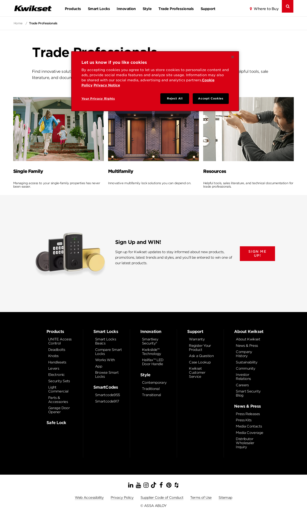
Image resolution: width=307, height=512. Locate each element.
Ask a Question (201, 356)
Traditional (150, 389)
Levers (53, 368)
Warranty (197, 339)
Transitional (151, 395)
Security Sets (59, 381)
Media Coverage (249, 433)
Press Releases (248, 414)
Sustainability (246, 362)
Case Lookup (200, 362)
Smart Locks (99, 9)
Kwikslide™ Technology (151, 352)
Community (245, 368)
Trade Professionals (176, 9)
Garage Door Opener (59, 410)
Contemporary (154, 383)
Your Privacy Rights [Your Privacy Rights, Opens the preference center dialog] (98, 98)
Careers (242, 385)
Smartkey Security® (150, 341)
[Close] (232, 57)
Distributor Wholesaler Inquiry (245, 443)
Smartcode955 (107, 395)
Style (147, 9)
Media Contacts (249, 426)
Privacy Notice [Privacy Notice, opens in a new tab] (107, 85)
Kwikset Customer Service (197, 372)
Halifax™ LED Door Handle (152, 362)
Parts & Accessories (58, 400)
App (98, 366)
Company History (244, 354)
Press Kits (244, 420)
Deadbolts (56, 350)
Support (208, 9)
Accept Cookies (210, 98)
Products (73, 9)
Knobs (53, 356)
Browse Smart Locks (107, 375)
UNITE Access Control (59, 341)
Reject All (175, 98)
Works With (105, 360)
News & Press (247, 346)
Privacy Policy (122, 498)
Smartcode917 (107, 401)
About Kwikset (248, 339)
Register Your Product (200, 348)
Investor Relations (243, 377)
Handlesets (57, 362)
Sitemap (225, 498)
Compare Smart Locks (108, 352)
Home (18, 23)
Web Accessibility (89, 498)
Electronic (56, 375)
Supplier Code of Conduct (162, 498)
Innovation (126, 9)
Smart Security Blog (248, 393)
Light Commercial (58, 389)
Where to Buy (266, 9)
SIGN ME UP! (257, 253)
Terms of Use (200, 498)
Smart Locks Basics (105, 341)
